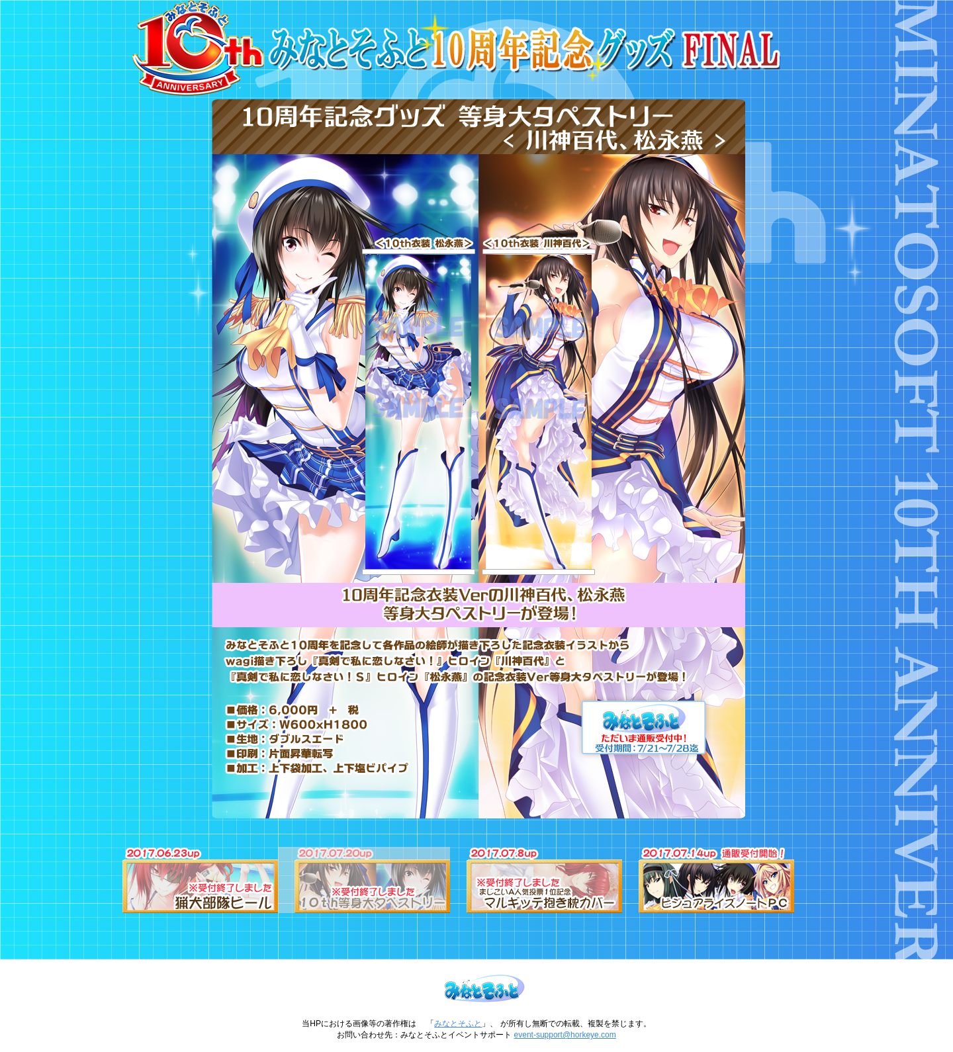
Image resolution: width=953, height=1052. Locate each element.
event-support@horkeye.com (565, 1034)
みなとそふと (458, 1023)
